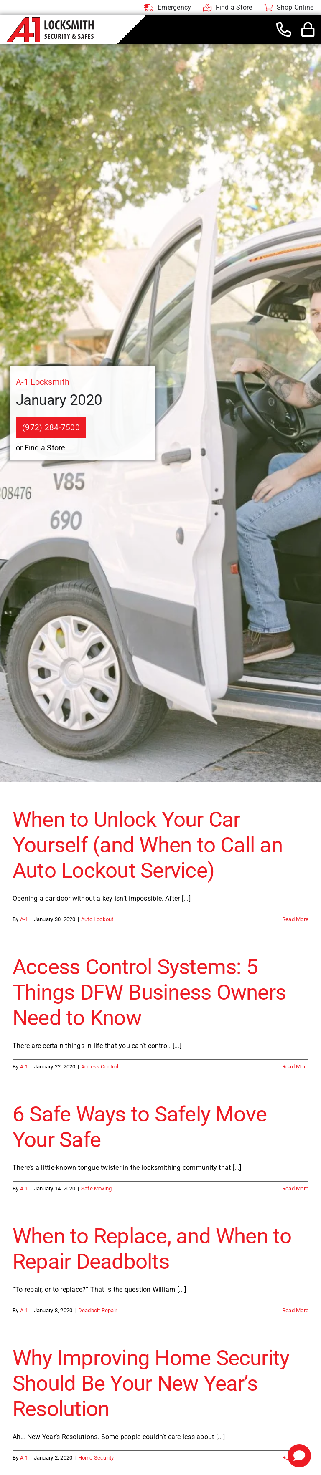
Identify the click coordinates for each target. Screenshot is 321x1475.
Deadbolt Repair (97, 1310)
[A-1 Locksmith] (50, 20)
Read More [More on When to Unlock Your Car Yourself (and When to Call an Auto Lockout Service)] (295, 919)
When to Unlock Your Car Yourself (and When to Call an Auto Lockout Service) (148, 845)
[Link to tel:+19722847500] (283, 29)
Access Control (99, 1066)
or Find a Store (41, 447)
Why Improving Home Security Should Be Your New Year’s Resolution (151, 1383)
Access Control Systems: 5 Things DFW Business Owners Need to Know (149, 992)
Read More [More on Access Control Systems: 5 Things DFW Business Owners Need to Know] (295, 1066)
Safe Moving (96, 1188)
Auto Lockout (97, 919)
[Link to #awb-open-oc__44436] (308, 29)
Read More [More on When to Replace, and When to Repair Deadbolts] (295, 1310)
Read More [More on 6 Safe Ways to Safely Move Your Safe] (295, 1188)
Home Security (96, 1458)
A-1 (24, 919)
